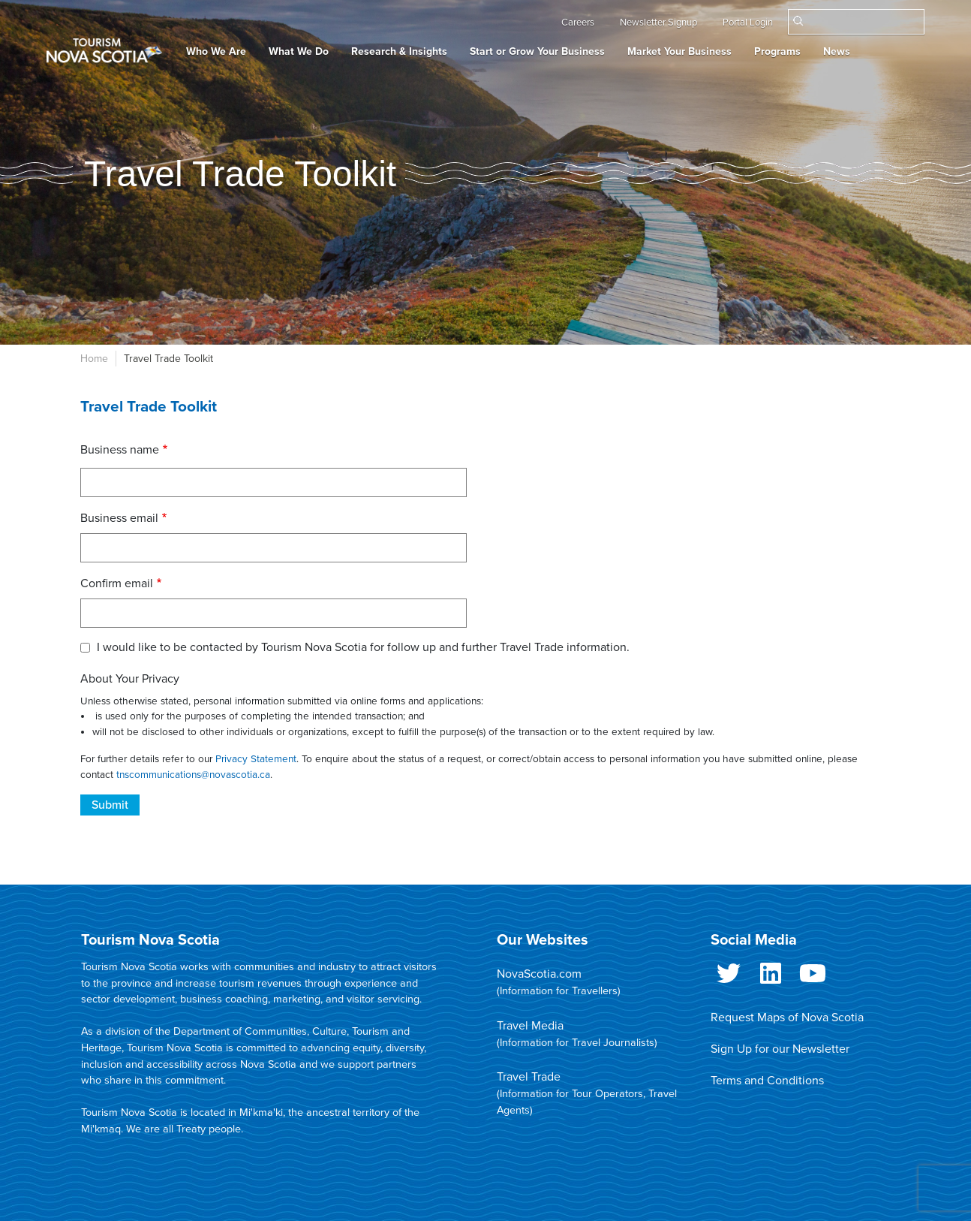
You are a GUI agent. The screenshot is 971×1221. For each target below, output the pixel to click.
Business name (119, 449)
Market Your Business (679, 51)
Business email (119, 518)
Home (94, 358)
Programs (777, 51)
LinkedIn (771, 976)
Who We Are (216, 51)
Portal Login (748, 23)
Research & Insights (399, 51)
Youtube (813, 976)
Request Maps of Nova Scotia (787, 1017)
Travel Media (530, 1025)
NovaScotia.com (539, 973)
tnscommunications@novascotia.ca (193, 775)
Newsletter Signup (658, 23)
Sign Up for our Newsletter (780, 1049)
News (836, 51)
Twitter (729, 976)
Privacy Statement (255, 759)
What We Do (299, 51)
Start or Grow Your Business (537, 51)
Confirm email (116, 583)
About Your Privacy (129, 678)
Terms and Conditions (767, 1080)
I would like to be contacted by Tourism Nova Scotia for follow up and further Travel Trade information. (363, 647)
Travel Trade (529, 1076)
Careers (577, 23)
